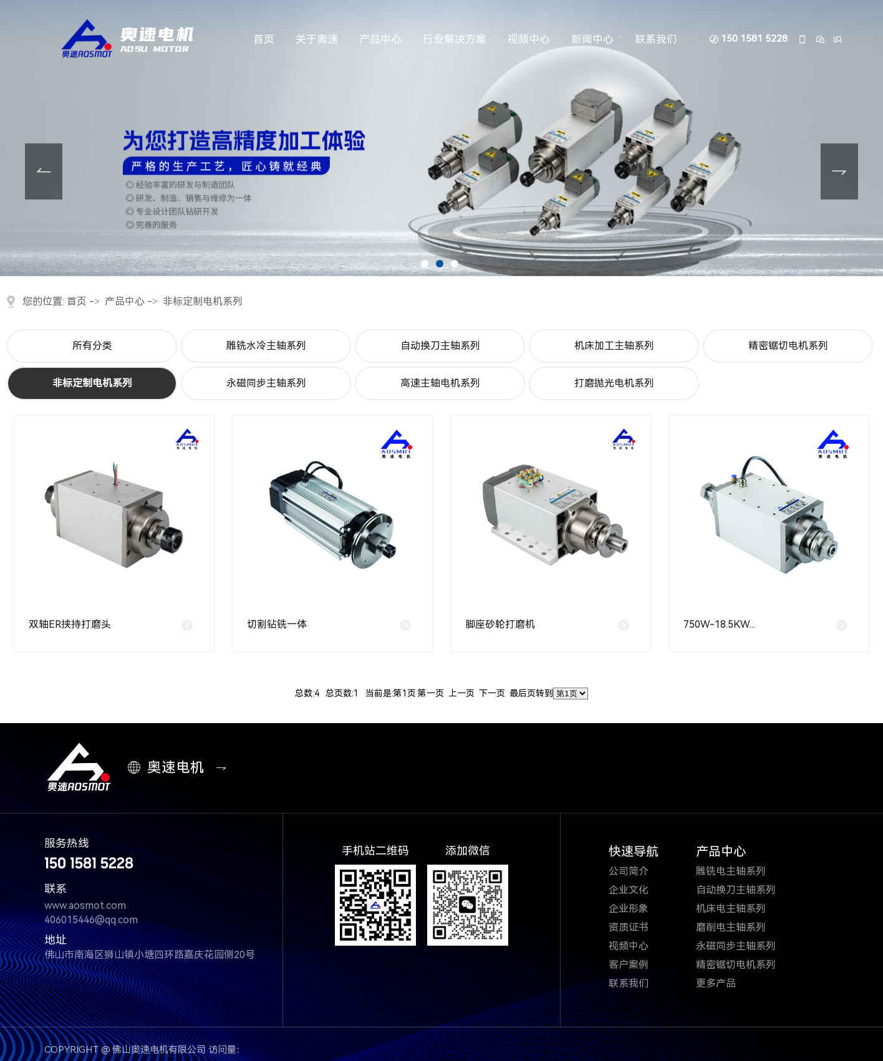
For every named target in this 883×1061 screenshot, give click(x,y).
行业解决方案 (454, 39)
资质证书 (638, 927)
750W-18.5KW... (719, 624)
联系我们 (656, 39)
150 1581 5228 (754, 39)
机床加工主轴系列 (614, 346)
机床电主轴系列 (738, 909)
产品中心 (380, 39)
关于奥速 (317, 39)
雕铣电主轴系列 (738, 871)
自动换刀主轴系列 (440, 346)
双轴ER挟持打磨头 (70, 624)
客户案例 (638, 965)
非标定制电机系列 (203, 301)
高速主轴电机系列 (440, 383)
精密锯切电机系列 (788, 346)
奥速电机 (168, 768)
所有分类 (92, 346)
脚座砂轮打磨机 (500, 624)
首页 (263, 39)
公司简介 (638, 871)
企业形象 (638, 909)
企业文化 (636, 890)
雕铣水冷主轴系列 (266, 346)
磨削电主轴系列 (738, 927)
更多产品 (723, 983)
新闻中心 (592, 39)
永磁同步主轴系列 (266, 383)
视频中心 (529, 39)
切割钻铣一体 (277, 624)
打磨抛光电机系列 (614, 383)
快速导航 (634, 851)
